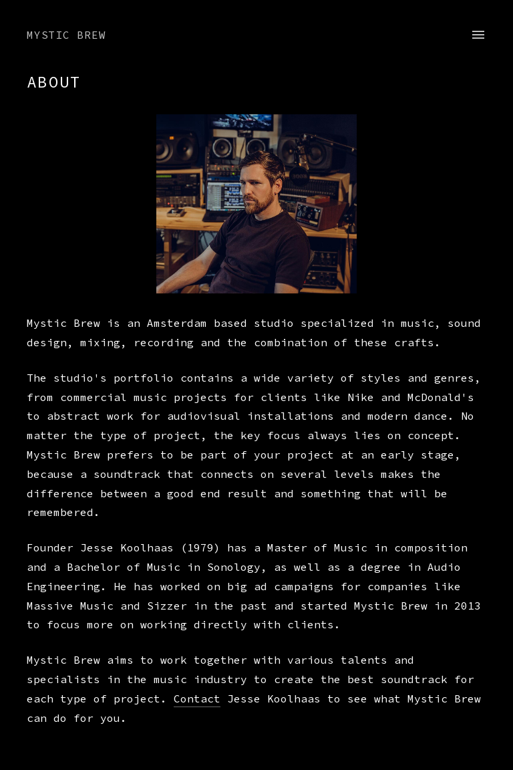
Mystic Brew (66, 34)
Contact (197, 698)
